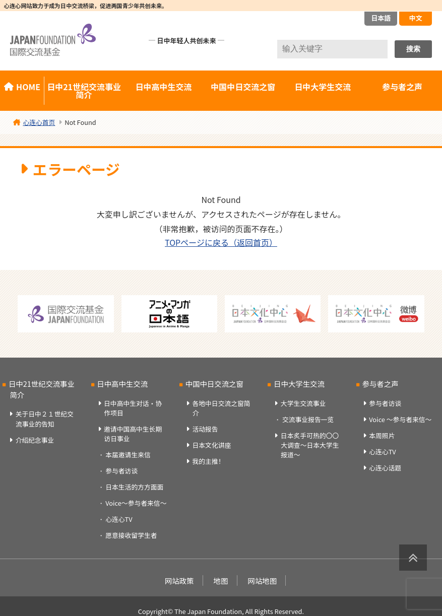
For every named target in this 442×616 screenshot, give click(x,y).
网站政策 (179, 580)
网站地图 (262, 580)
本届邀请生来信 (128, 454)
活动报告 (205, 429)
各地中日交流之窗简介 (221, 408)
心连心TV (118, 519)
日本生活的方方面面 (134, 487)
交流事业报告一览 (308, 419)
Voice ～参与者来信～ (400, 419)
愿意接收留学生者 (131, 535)
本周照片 (382, 435)
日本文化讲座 (211, 445)
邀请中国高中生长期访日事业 (133, 433)
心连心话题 (385, 467)
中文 (415, 18)
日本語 (381, 18)
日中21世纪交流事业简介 (84, 91)
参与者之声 (402, 87)
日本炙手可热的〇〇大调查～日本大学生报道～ (310, 445)
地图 (221, 580)
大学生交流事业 (303, 403)
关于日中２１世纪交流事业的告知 (45, 418)
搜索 (413, 49)
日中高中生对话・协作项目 (133, 408)
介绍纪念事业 (35, 440)
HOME (28, 87)
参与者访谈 (121, 470)
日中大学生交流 (322, 87)
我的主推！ (208, 461)
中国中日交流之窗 (243, 87)
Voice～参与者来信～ (135, 503)
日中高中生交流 (163, 87)
